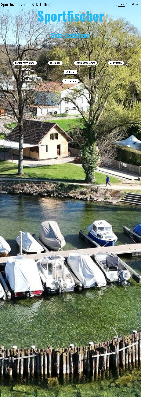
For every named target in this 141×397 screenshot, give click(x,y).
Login (121, 4)
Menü (133, 4)
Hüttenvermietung (25, 62)
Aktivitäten (116, 62)
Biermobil (55, 62)
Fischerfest (70, 81)
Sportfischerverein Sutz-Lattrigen (27, 4)
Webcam (70, 72)
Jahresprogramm (85, 62)
